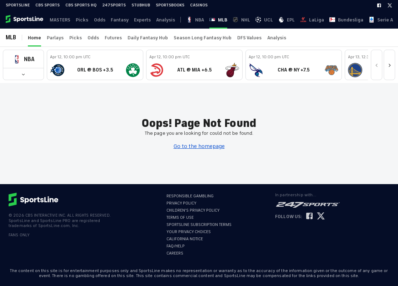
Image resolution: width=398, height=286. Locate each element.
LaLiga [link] (250, 20)
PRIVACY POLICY (181, 203)
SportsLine (18, 5)
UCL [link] (221, 20)
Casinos (199, 5)
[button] (23, 59)
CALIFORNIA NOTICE (184, 239)
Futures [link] (113, 38)
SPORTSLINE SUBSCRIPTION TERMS (199, 224)
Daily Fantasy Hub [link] (148, 38)
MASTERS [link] (59, 20)
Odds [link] (96, 20)
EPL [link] (234, 20)
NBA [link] (181, 20)
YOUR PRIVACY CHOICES (188, 232)
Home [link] (34, 38)
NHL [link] (208, 20)
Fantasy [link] (115, 20)
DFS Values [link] (249, 38)
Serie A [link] (299, 20)
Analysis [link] (158, 20)
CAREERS (174, 253)
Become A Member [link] (377, 20)
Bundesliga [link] (274, 20)
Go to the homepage (199, 146)
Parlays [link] (55, 38)
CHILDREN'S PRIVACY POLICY (193, 210)
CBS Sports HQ (80, 5)
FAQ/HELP (175, 246)
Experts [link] (136, 20)
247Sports (114, 5)
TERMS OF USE (180, 217)
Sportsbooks (170, 5)
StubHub (140, 5)
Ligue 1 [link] (319, 20)
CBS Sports (47, 5)
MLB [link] (195, 20)
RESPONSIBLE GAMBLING (190, 196)
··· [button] (335, 20)
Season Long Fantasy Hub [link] (203, 38)
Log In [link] (345, 20)
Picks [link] (80, 20)
